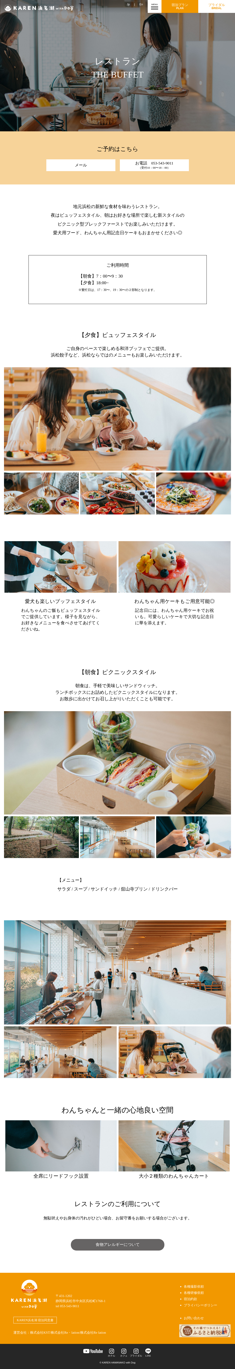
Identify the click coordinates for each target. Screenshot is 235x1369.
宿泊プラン (180, 6)
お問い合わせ (194, 1318)
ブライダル (216, 6)
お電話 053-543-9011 (154, 165)
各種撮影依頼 (194, 1286)
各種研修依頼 (194, 1293)
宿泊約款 (190, 1299)
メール (81, 165)
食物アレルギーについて (118, 1244)
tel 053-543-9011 (67, 1306)
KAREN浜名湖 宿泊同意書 (35, 1320)
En (141, 4)
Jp (128, 4)
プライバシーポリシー (200, 1305)
